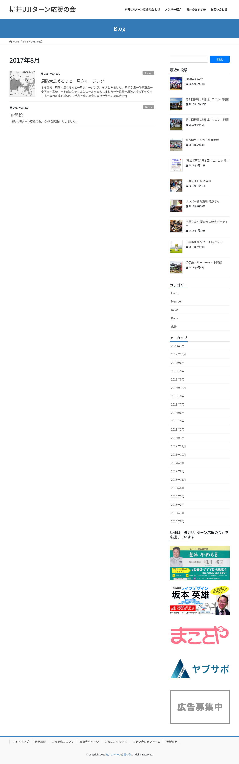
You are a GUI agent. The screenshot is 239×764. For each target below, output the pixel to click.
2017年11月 (178, 446)
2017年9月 (177, 463)
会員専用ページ (89, 742)
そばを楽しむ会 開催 (198, 181)
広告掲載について (63, 742)
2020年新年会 (194, 79)
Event (148, 73)
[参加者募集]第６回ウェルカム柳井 (207, 160)
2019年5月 (177, 371)
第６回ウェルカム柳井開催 (202, 140)
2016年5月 (177, 496)
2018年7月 (177, 404)
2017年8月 (177, 471)
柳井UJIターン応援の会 (118, 754)
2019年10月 (178, 354)
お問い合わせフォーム (146, 742)
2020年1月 (177, 346)
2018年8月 (177, 396)
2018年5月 (177, 421)
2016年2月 (177, 505)
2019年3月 (177, 379)
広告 (174, 327)
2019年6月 (177, 363)
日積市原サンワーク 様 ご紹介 (204, 242)
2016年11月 (178, 480)
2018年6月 (177, 413)
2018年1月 (177, 438)
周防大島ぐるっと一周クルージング (72, 81)
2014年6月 (177, 521)
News (148, 107)
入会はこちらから (116, 742)
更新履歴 (40, 742)
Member (176, 301)
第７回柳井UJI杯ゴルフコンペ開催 (207, 119)
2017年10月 (178, 455)
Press (174, 318)
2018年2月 (177, 429)
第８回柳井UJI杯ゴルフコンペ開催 (207, 99)
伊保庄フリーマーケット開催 (204, 262)
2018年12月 (178, 388)
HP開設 (16, 115)
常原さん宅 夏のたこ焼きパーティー (207, 223)
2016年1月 (177, 513)
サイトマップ (20, 742)
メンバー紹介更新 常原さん (203, 201)
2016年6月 (177, 488)
